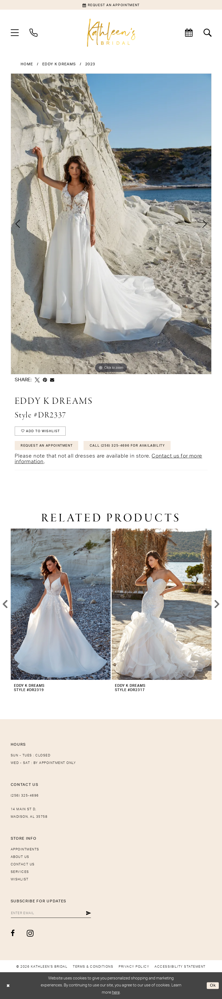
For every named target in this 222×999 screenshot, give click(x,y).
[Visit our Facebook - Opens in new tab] (13, 933)
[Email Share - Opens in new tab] (52, 380)
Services (20, 871)
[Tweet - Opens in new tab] (37, 380)
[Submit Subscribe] (88, 913)
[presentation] (61, 604)
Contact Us (23, 864)
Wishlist (20, 879)
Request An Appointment (47, 445)
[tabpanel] (111, 224)
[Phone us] (33, 33)
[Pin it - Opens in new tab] (45, 380)
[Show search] (207, 33)
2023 (90, 64)
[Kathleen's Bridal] (111, 33)
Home (27, 64)
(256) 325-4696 (25, 795)
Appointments (25, 849)
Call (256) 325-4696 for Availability (127, 445)
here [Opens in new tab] (116, 992)
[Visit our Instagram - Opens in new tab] (30, 933)
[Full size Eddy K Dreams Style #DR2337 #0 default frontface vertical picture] (111, 224)
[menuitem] (14, 33)
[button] (14, 33)
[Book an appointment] (111, 5)
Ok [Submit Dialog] (213, 985)
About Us (20, 856)
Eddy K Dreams (59, 64)
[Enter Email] (51, 913)
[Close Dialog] (8, 985)
